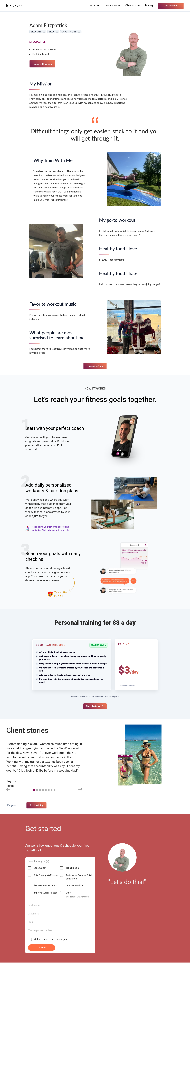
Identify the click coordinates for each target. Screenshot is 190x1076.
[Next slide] (80, 790)
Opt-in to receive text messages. (50, 1052)
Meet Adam (93, 5)
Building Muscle (41, 53)
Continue (41, 1061)
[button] (34, 790)
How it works (113, 5)
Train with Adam (42, 63)
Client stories (132, 5)
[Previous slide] (8, 790)
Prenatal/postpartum (44, 49)
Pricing (149, 5)
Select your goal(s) (38, 975)
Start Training (95, 706)
